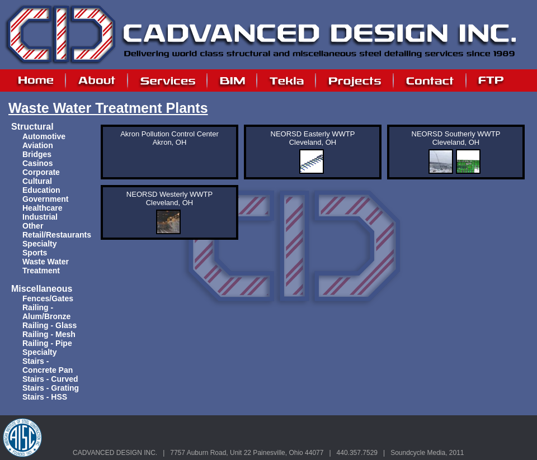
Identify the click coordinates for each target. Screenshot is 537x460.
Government (45, 199)
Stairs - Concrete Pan (47, 365)
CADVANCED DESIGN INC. (115, 453)
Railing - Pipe (47, 343)
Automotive (43, 136)
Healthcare (42, 207)
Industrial (40, 216)
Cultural (37, 181)
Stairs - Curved (50, 378)
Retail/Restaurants (56, 234)
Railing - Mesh (49, 334)
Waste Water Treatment (45, 266)
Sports (34, 252)
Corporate (41, 172)
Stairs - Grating (50, 387)
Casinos (37, 163)
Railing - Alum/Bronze (46, 312)
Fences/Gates (47, 298)
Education (41, 190)
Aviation (37, 145)
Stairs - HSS (44, 396)
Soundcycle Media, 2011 (427, 453)
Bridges (36, 154)
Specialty (39, 243)
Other (32, 225)
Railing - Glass (49, 325)
